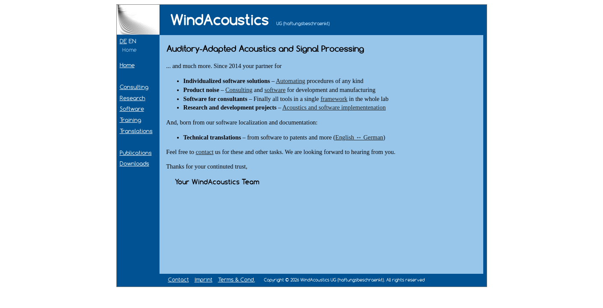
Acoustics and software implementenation (334, 107)
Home (127, 65)
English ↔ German (359, 137)
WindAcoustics (219, 20)
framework (333, 98)
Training (130, 119)
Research (132, 98)
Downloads (134, 163)
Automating (290, 80)
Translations (136, 130)
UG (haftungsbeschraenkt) (303, 24)
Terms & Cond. (236, 279)
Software (132, 108)
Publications (136, 152)
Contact (178, 279)
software (275, 89)
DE (123, 41)
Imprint (204, 279)
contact (205, 151)
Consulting (134, 86)
